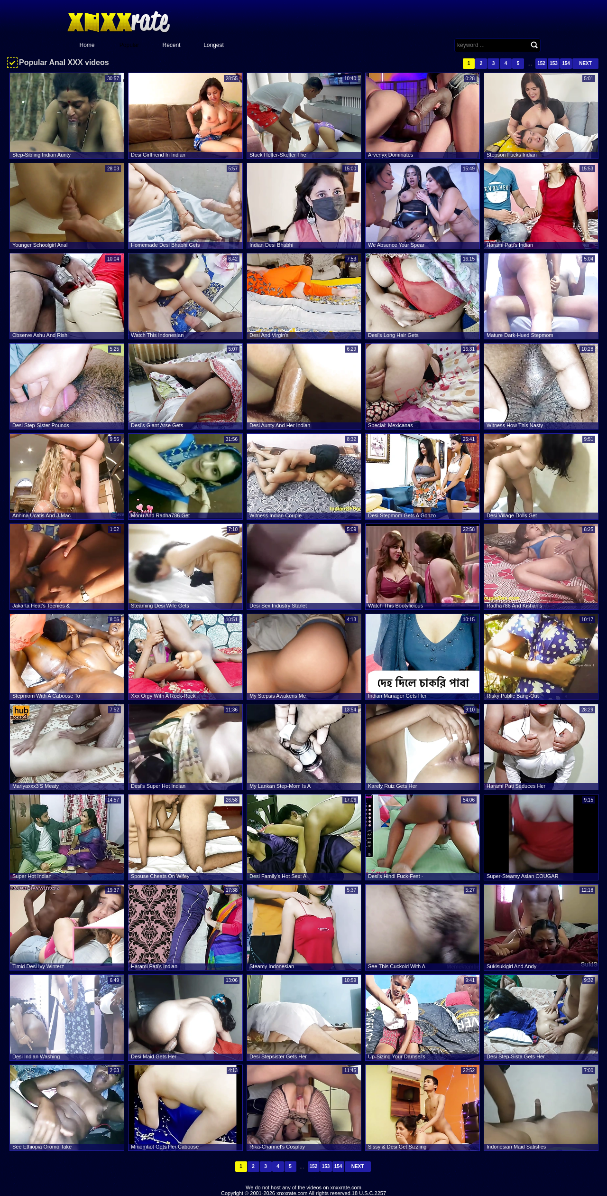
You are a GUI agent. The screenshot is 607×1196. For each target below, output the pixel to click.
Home (86, 45)
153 (554, 63)
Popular (129, 45)
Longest (213, 45)
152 (541, 63)
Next (585, 63)
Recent (171, 45)
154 (566, 63)
